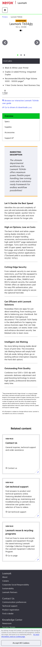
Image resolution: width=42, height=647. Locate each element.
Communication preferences (14, 602)
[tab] (17, 55)
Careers (5, 581)
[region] (21, 637)
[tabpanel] (21, 266)
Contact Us (8, 598)
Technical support (9, 606)
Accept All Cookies (21, 643)
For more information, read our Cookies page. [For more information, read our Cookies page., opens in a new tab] (20, 635)
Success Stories (8, 627)
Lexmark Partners (9, 592)
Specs (7, 121)
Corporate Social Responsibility (15, 584)
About (4, 577)
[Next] (37, 42)
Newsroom (7, 623)
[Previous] (5, 42)
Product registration (10, 610)
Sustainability (8, 588)
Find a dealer (8, 613)
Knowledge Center (12, 619)
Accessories (10, 132)
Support (9, 138)
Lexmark (6, 573)
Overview (9, 116)
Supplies (8, 127)
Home (29, 3)
